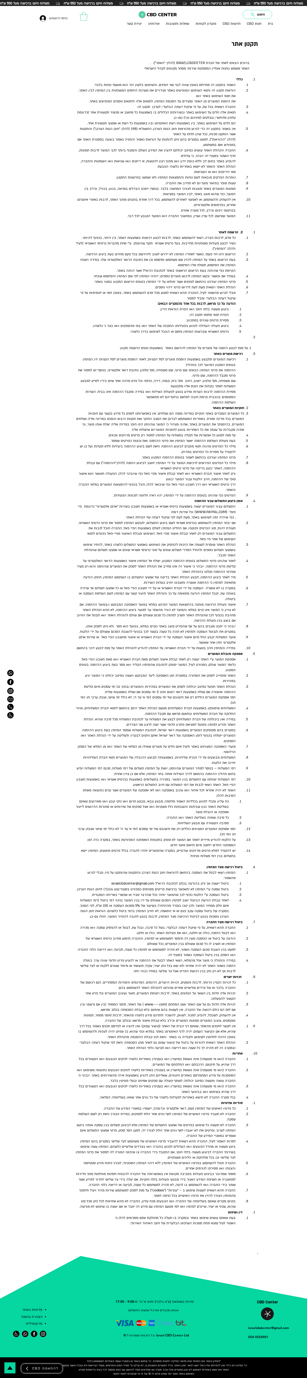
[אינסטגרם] (43, 1334)
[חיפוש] (257, 14)
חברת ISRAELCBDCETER (195, 63)
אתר (157, 1195)
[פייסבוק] (34, 1334)
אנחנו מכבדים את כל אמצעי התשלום (153, 1310)
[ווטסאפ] (10, 673)
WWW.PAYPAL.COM (211, 512)
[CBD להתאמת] (41, 1368)
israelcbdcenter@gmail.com (133, 883)
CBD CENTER (162, 15)
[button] (83, 16)
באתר (182, 1373)
